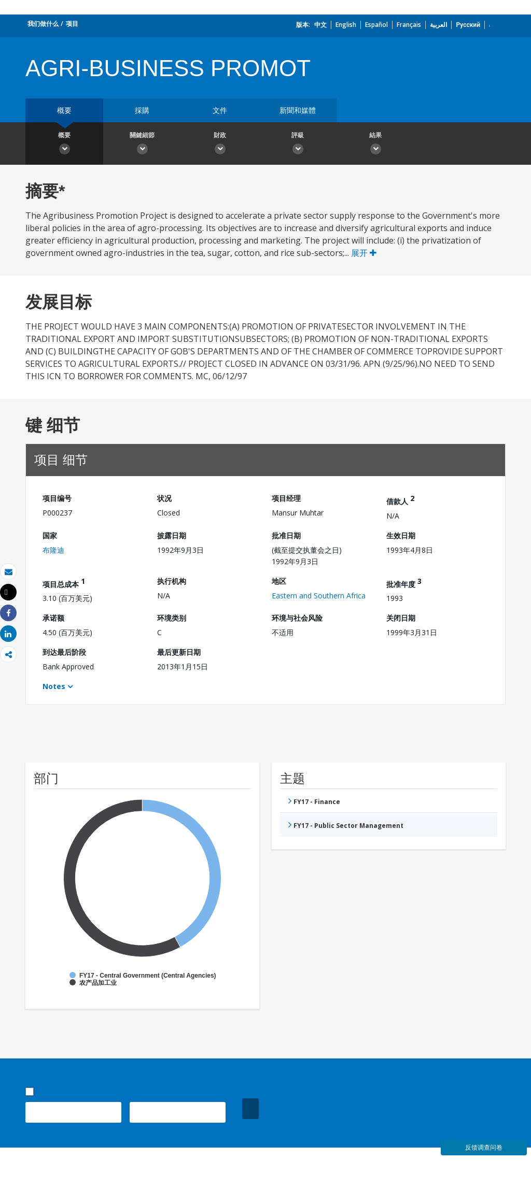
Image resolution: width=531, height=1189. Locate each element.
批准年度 (404, 582)
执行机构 (171, 581)
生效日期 (400, 535)
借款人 (400, 499)
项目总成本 (64, 582)
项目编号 (57, 498)
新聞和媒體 (298, 110)
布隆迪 (53, 550)
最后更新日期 (179, 652)
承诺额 (53, 618)
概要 (64, 110)
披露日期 (171, 535)
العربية (438, 24)
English (346, 24)
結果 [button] (375, 145)
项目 (72, 23)
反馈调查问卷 (483, 1147)
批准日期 (286, 535)
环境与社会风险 (297, 618)
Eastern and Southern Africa (319, 595)
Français (409, 24)
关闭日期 (400, 618)
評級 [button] (297, 145)
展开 (363, 253)
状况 (164, 498)
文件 (220, 110)
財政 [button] (219, 145)
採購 (142, 110)
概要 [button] (64, 145)
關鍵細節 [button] (142, 145)
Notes (54, 686)
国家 (50, 535)
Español (376, 24)
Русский (468, 24)
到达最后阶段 (64, 652)
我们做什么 (43, 23)
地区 (279, 581)
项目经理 (286, 498)
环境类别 (171, 618)
